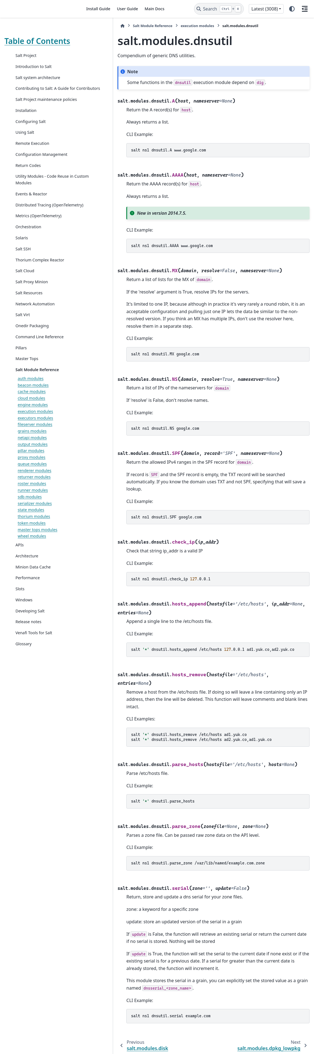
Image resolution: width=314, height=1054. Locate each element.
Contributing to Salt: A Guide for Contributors (42, 92)
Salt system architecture (37, 77)
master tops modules (37, 549)
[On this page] (305, 9)
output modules (33, 463)
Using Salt (24, 145)
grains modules (32, 450)
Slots (19, 608)
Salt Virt (22, 334)
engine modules (33, 424)
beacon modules (33, 404)
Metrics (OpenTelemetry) (38, 235)
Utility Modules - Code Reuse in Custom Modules (42, 193)
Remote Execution (32, 156)
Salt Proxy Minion (31, 301)
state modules (31, 529)
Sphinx (42, 1046)
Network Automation (35, 323)
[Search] (219, 9)
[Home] (88, 26)
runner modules (33, 509)
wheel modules (32, 556)
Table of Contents (37, 41)
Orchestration (28, 246)
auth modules (30, 398)
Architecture (26, 575)
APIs (19, 564)
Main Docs (154, 8)
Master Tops (26, 378)
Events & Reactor (31, 206)
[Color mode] (292, 9)
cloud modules (31, 418)
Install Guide (98, 8)
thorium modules (34, 536)
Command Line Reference (39, 356)
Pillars (21, 367)
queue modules (32, 483)
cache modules (32, 411)
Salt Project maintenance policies (38, 109)
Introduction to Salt (33, 66)
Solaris (21, 257)
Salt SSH (23, 268)
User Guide (127, 8)
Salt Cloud (24, 290)
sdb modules (30, 516)
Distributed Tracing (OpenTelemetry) (33, 221)
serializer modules (35, 523)
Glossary (23, 663)
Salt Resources (29, 312)
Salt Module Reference (37, 389)
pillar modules (31, 470)
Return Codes (28, 178)
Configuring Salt (30, 134)
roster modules (32, 503)
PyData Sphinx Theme (272, 1041)
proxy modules (31, 476)
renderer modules (34, 490)
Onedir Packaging (32, 345)
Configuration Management (41, 167)
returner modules (34, 496)
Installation (25, 123)
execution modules (35, 431)
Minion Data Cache (33, 586)
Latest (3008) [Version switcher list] (264, 9)
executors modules (35, 437)
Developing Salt (30, 630)
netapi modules (32, 457)
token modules (32, 542)
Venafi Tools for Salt (33, 652)
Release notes (28, 641)
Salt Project (25, 55)
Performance (27, 597)
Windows (23, 619)
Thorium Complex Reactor (39, 279)
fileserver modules (35, 444)
